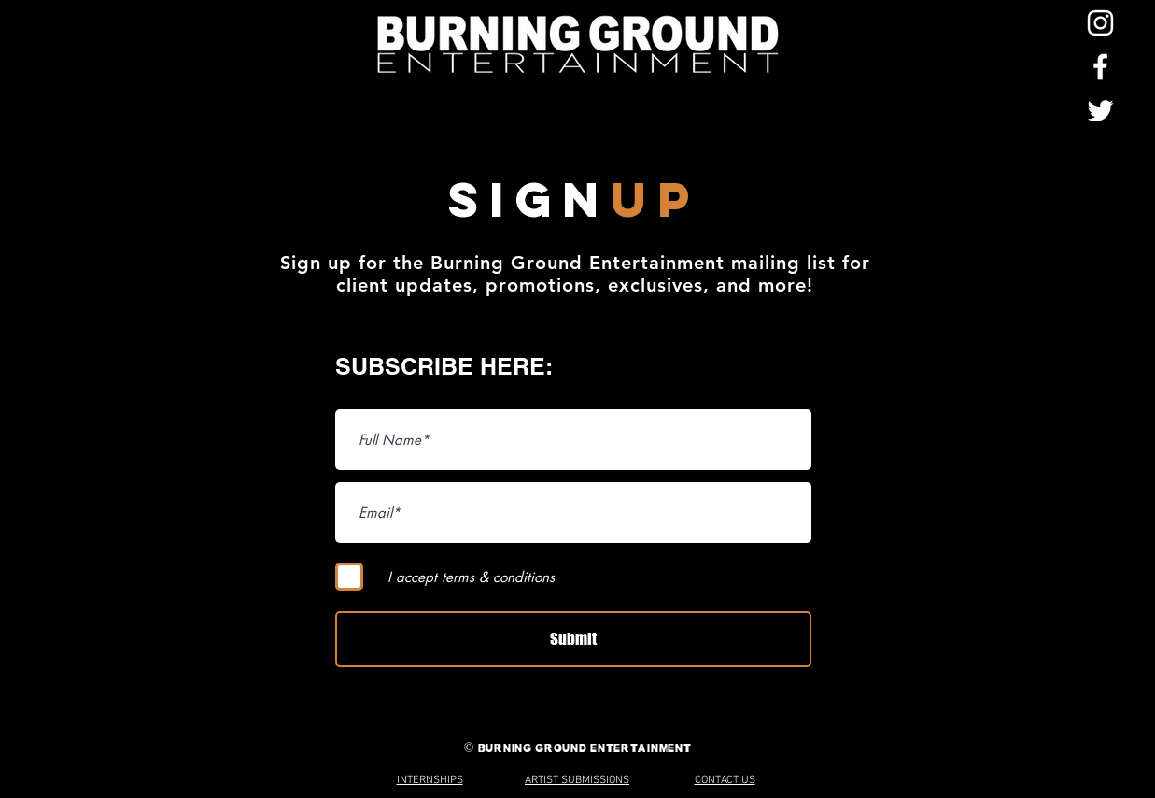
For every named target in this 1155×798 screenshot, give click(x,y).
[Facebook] (1100, 67)
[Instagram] (1100, 23)
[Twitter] (1100, 110)
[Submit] (573, 639)
